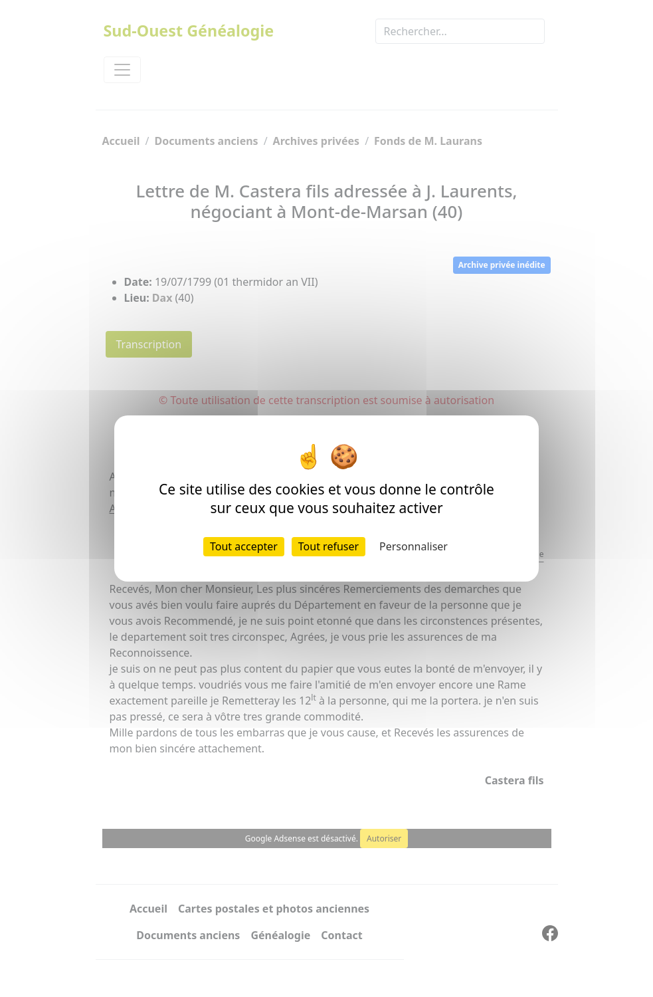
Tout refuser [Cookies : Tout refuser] (328, 546)
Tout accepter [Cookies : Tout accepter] (244, 546)
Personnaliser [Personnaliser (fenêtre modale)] (413, 546)
